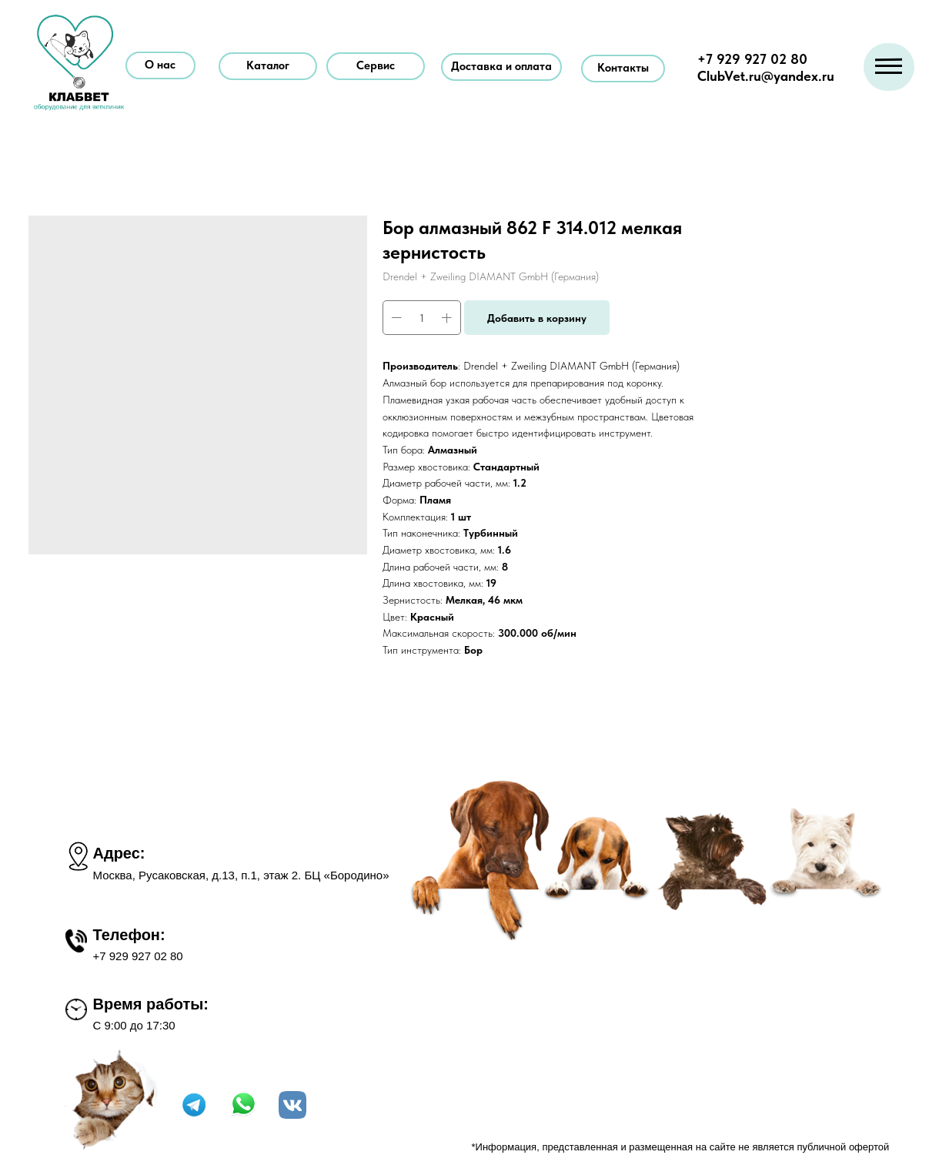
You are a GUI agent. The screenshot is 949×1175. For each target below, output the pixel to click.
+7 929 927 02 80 (752, 59)
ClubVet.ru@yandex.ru (765, 76)
